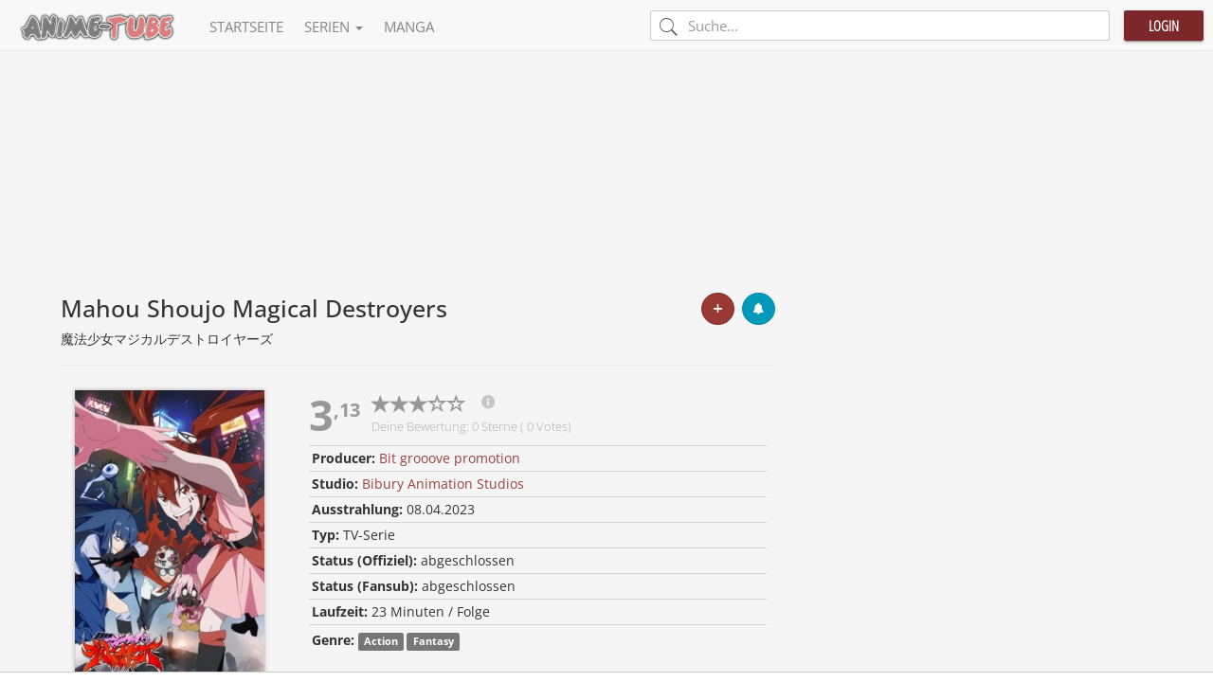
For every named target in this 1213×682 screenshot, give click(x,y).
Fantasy (433, 641)
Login (1164, 25)
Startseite (246, 26)
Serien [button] (333, 26)
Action (381, 641)
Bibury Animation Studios (443, 484)
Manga (409, 26)
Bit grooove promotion (449, 458)
